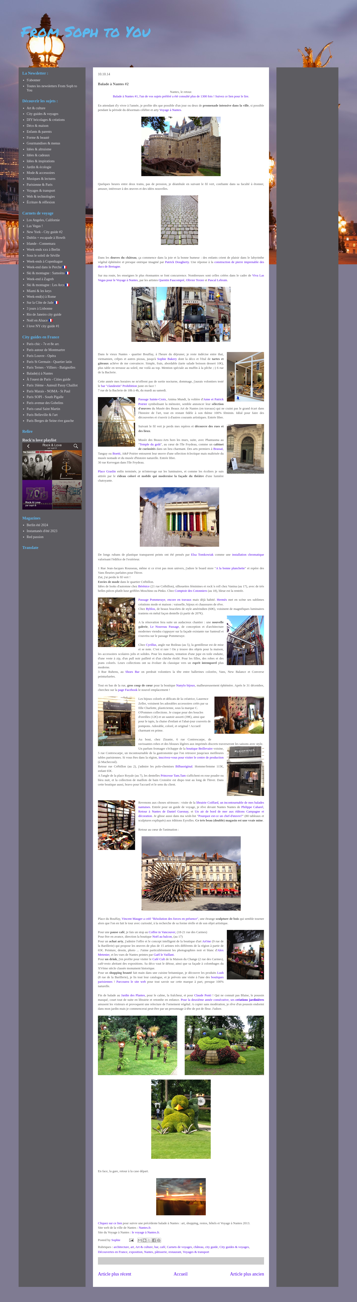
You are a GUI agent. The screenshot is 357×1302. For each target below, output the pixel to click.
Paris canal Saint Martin (43, 409)
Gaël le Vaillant (164, 954)
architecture (121, 1247)
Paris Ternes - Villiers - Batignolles (51, 367)
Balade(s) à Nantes (40, 373)
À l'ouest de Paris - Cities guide (49, 379)
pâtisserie (161, 1252)
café (162, 1247)
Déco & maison (38, 126)
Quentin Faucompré (171, 280)
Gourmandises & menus (43, 143)
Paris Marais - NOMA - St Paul (48, 391)
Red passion (35, 537)
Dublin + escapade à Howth (46, 238)
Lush (220, 973)
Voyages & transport (196, 1252)
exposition (136, 1252)
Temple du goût (150, 444)
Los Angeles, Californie (43, 220)
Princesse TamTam (173, 775)
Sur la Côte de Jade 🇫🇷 (43, 302)
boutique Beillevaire (199, 748)
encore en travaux (179, 599)
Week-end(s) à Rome (41, 296)
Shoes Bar (132, 672)
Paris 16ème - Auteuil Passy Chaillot (52, 385)
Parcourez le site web (131, 981)
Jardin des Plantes (133, 995)
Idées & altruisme (39, 149)
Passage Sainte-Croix (152, 399)
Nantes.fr (144, 1227)
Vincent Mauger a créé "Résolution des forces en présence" (160, 919)
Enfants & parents (39, 132)
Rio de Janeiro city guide (44, 314)
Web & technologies (41, 196)
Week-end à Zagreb (40, 279)
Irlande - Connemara (41, 243)
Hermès (222, 599)
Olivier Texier (195, 280)
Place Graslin (107, 471)
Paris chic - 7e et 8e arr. (43, 344)
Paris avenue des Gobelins (45, 403)
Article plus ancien (247, 1274)
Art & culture (144, 1247)
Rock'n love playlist (39, 440)
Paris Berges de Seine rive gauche (50, 421)
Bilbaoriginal (183, 766)
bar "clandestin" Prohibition (119, 386)
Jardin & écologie (39, 167)
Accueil (181, 1274)
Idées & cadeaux (38, 155)
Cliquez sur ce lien (110, 1223)
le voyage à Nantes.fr (145, 1232)
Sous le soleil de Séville (43, 255)
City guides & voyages (234, 1247)
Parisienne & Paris (40, 185)
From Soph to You (85, 31)
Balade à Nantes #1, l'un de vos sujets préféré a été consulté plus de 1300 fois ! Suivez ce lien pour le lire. (181, 96)
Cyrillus (151, 645)
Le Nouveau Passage (164, 626)
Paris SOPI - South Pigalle (45, 397)
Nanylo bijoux (185, 685)
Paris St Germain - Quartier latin (49, 362)
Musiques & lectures (41, 179)
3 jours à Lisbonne (40, 308)
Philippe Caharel (252, 807)
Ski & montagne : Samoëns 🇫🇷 (48, 273)
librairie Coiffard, (208, 802)
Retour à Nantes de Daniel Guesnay (163, 811)
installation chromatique (248, 554)
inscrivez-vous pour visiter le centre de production (191, 757)
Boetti (116, 453)
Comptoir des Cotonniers (191, 591)
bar (156, 1247)
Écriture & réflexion (41, 202)
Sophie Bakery (167, 359)
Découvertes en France (112, 1252)
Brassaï (218, 449)
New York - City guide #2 (45, 232)
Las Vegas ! (35, 226)
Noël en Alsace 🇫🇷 (40, 320)
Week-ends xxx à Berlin (43, 249)
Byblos (150, 609)
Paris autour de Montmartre (46, 350)
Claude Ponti (202, 995)
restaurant (174, 1252)
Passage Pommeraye (151, 599)
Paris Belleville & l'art (42, 415)
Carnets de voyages (179, 1247)
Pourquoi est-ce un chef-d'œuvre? (220, 816)
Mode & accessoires (41, 173)
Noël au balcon (162, 936)
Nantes (148, 1252)
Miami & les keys (39, 291)
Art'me (206, 941)
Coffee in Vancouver (162, 932)
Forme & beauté (38, 137)
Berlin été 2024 (37, 525)
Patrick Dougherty (177, 262)
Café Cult (158, 959)
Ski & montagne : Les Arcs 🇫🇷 (48, 285)
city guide (211, 1247)
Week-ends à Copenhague (45, 261)
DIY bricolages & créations (46, 120)
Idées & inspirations (41, 161)
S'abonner (33, 80)
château (199, 1247)
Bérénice (143, 586)
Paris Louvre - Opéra (41, 356)
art (132, 1247)
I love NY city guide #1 (43, 326)
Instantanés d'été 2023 (42, 531)
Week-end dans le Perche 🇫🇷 (47, 267)
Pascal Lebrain (217, 280)
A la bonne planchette (230, 568)
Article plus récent (114, 1274)
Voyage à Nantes (170, 110)
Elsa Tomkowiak (202, 554)
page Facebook (127, 690)
